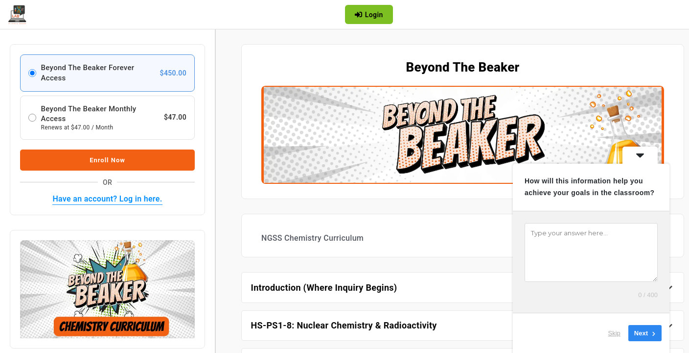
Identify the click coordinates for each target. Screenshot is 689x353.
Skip (614, 333)
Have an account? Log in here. (107, 198)
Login (369, 15)
